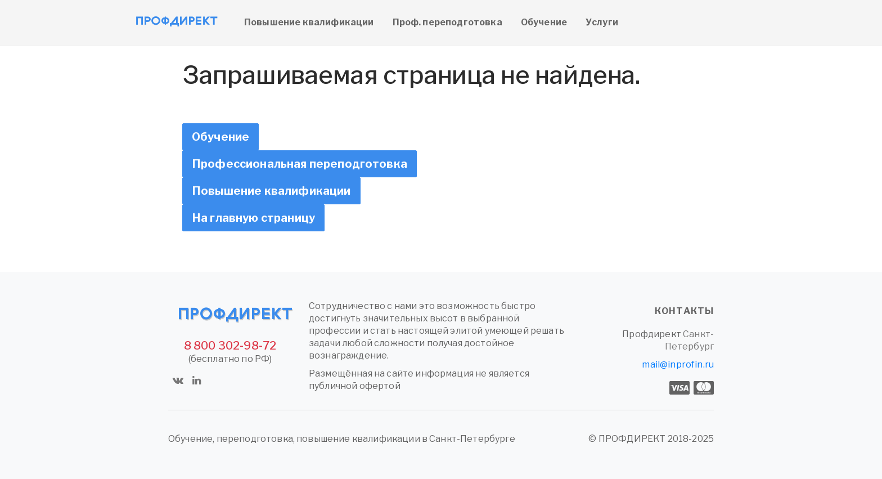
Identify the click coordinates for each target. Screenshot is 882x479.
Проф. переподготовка (447, 22)
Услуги (602, 22)
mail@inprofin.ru (678, 364)
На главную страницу (253, 218)
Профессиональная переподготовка (299, 164)
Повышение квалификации (309, 22)
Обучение (544, 22)
